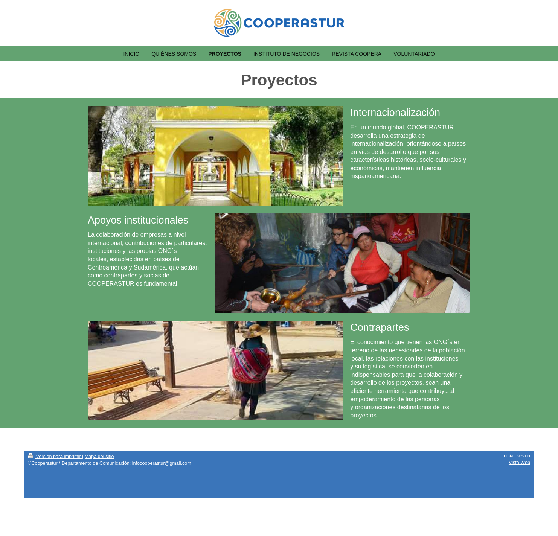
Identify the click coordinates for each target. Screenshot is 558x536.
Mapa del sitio (99, 456)
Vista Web (519, 462)
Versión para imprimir (55, 456)
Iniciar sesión (516, 455)
